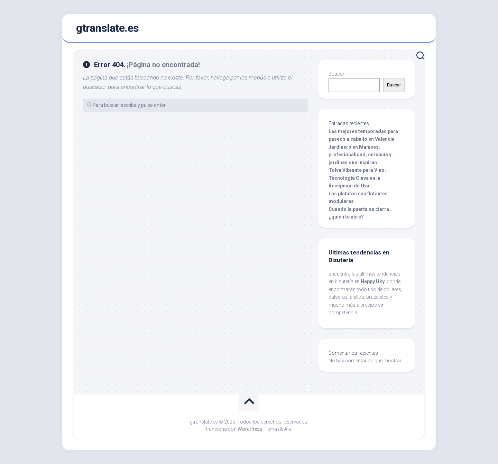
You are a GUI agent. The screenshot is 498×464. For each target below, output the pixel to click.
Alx (287, 429)
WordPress (250, 429)
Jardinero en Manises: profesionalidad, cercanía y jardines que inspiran (360, 154)
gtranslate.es (107, 28)
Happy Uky (373, 281)
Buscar (336, 74)
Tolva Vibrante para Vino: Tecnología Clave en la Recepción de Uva (357, 177)
